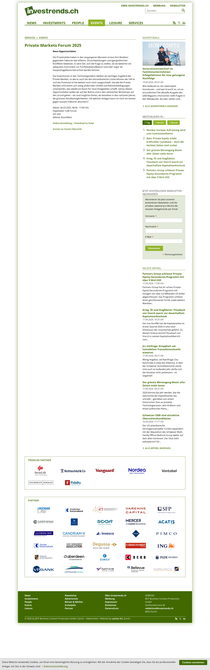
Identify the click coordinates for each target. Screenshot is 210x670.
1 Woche (159, 122)
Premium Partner (39, 460)
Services (136, 23)
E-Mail (149, 237)
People (78, 23)
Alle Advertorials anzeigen (161, 106)
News (31, 23)
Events (97, 23)
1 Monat (173, 122)
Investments (54, 23)
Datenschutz (112, 608)
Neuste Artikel (151, 268)
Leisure (115, 23)
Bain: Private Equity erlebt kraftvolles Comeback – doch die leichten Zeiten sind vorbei (165, 142)
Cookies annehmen (193, 662)
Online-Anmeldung (62, 123)
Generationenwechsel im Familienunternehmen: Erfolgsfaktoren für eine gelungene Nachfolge (163, 73)
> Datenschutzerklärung (55, 666)
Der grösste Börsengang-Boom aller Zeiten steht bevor (163, 384)
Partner (33, 500)
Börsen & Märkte (74, 601)
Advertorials (150, 37)
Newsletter (177, 5)
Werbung (159, 5)
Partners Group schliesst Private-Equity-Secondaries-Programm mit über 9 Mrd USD (166, 174)
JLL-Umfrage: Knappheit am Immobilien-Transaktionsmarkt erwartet (161, 349)
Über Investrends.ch (135, 5)
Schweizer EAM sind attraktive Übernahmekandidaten (160, 417)
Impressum (111, 601)
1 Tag (147, 122)
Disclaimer (110, 605)
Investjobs (70, 605)
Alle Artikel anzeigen (157, 448)
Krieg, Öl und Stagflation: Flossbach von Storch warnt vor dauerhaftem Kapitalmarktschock (166, 162)
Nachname (151, 226)
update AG (117, 618)
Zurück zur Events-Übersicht (67, 129)
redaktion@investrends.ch (159, 608)
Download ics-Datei (84, 123)
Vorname (151, 216)
